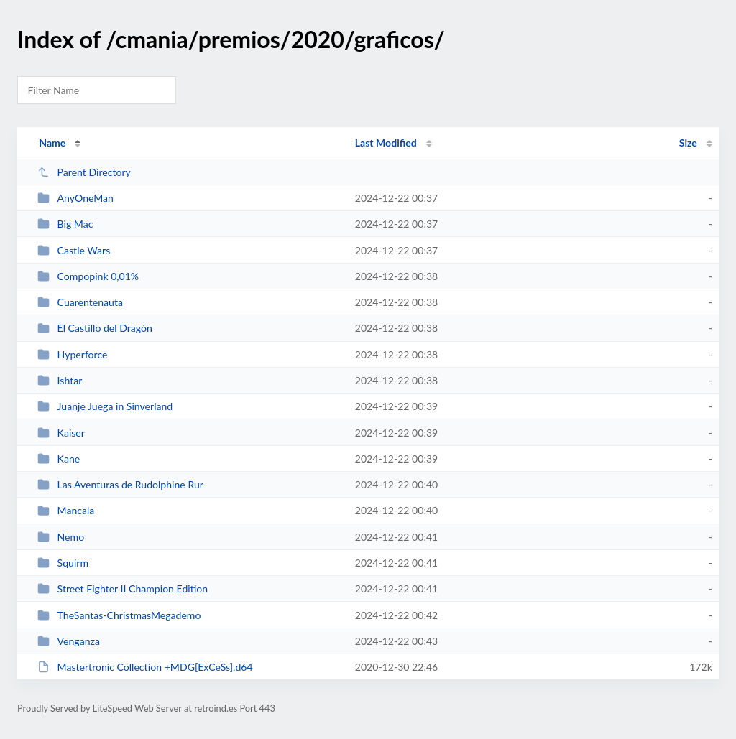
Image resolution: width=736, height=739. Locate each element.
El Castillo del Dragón (94, 328)
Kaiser (61, 433)
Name (52, 142)
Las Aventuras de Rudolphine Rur (120, 484)
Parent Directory (84, 172)
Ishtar (59, 380)
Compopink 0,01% (88, 276)
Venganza (68, 641)
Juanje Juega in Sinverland (104, 406)
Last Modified (386, 142)
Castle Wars (73, 250)
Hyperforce (72, 354)
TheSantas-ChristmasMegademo (119, 615)
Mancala (65, 510)
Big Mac (65, 224)
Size (688, 142)
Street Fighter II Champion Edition (122, 588)
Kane (58, 458)
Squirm (62, 563)
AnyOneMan (75, 198)
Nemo (60, 537)
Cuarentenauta (80, 302)
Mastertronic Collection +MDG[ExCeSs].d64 (144, 667)
